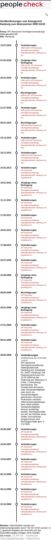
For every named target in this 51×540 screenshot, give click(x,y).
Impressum (32, 535)
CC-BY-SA (17, 535)
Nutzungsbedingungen (12, 538)
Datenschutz (33, 538)
